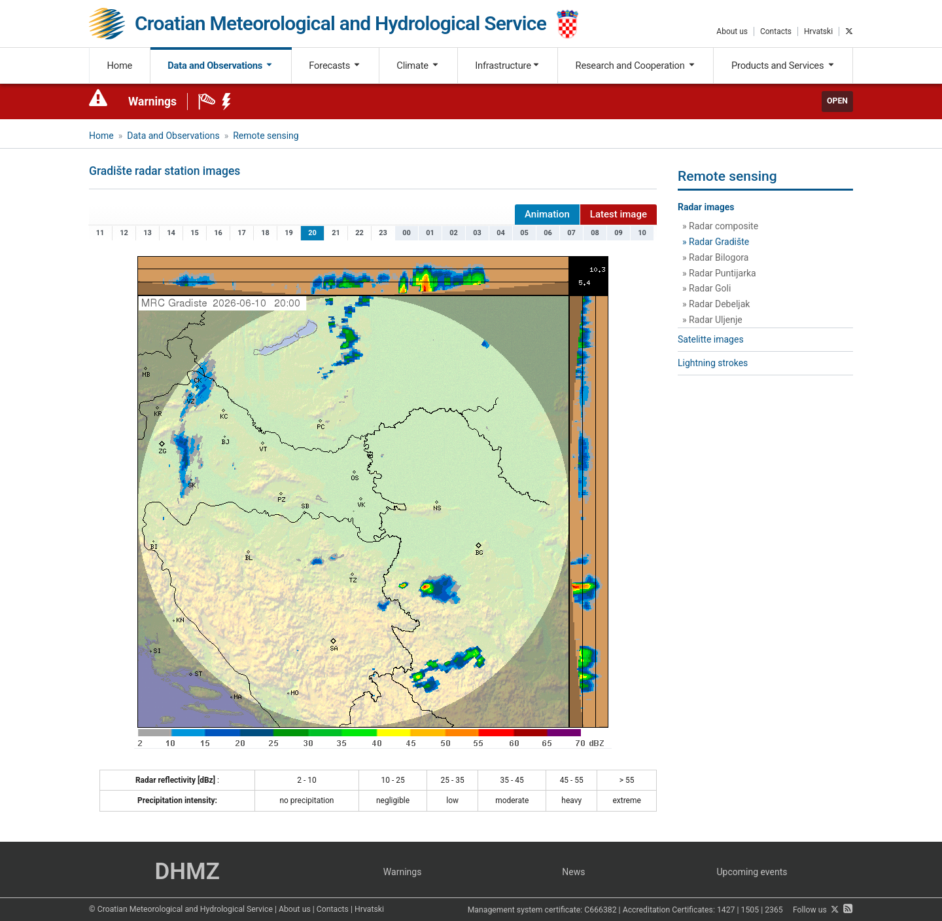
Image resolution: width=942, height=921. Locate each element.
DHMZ (186, 871)
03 (477, 233)
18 (265, 233)
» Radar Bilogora (715, 257)
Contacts (776, 31)
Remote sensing (265, 135)
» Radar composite (720, 226)
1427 (726, 909)
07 (571, 233)
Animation (547, 214)
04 (501, 233)
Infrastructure (507, 65)
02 (453, 233)
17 (241, 233)
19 (289, 233)
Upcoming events (752, 872)
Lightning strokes (713, 363)
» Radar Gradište (715, 241)
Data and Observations (220, 65)
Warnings (152, 101)
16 (218, 233)
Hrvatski (818, 31)
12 (124, 233)
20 (312, 233)
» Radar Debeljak (716, 304)
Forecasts (335, 65)
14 (171, 233)
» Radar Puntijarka (719, 273)
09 (618, 233)
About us (732, 31)
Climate (418, 65)
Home (120, 65)
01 (430, 233)
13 (147, 233)
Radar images (706, 207)
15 (194, 233)
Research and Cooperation (636, 65)
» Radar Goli (706, 288)
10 (642, 233)
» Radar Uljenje (712, 319)
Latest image (618, 214)
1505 (750, 909)
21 (336, 233)
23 (383, 233)
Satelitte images (711, 339)
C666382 (600, 909)
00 (406, 233)
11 (100, 233)
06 (548, 233)
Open (837, 100)
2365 (774, 909)
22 (359, 233)
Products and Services (783, 65)
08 (595, 233)
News (573, 872)
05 (524, 233)
